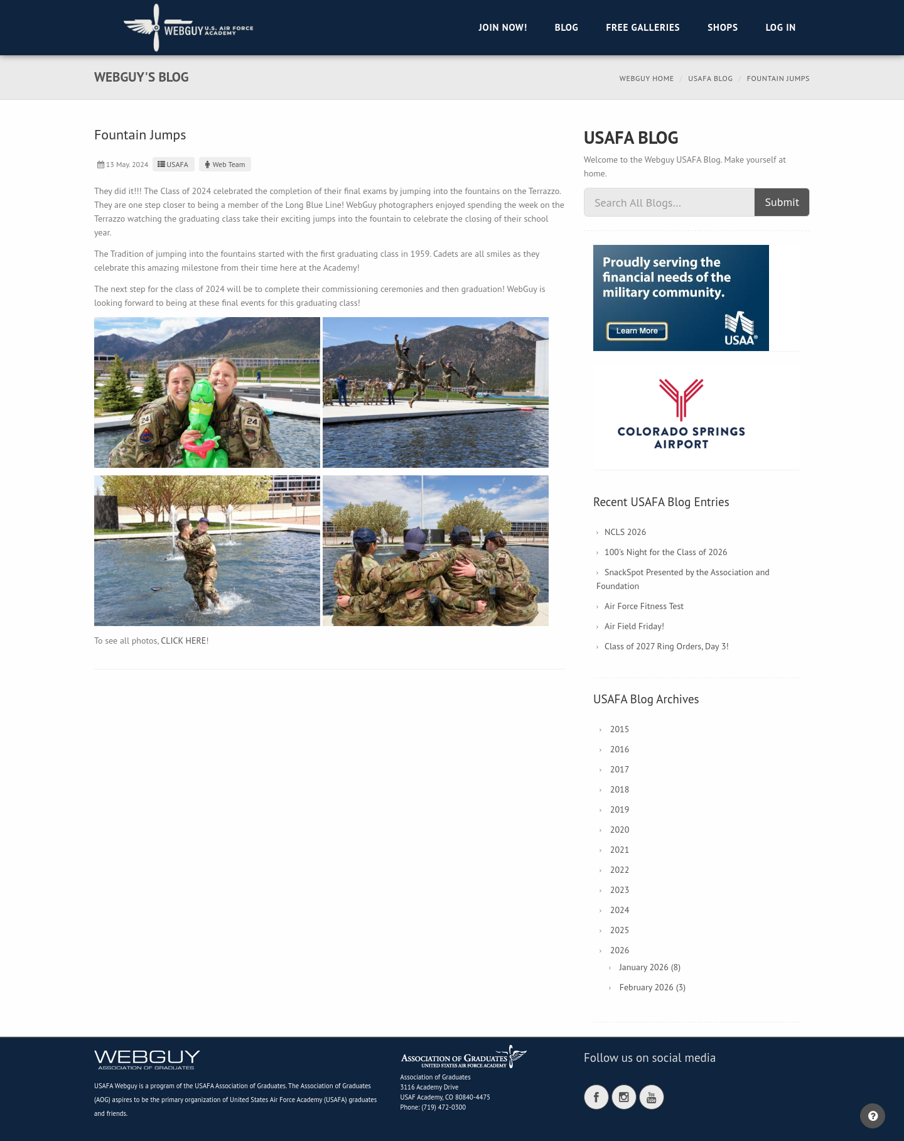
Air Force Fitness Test (644, 606)
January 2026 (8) (650, 967)
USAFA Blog (710, 78)
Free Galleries (643, 27)
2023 (620, 889)
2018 (620, 789)
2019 (620, 809)
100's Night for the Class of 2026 (666, 552)
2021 (620, 849)
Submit (782, 202)
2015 (620, 729)
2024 (620, 910)
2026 (620, 950)
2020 (620, 829)
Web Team (223, 164)
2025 (620, 930)
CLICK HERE (183, 640)
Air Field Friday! (634, 626)
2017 (620, 769)
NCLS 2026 (625, 532)
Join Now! (503, 27)
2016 (620, 749)
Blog (567, 27)
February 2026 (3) (653, 987)
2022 (620, 869)
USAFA (172, 164)
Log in (781, 27)
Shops (723, 27)
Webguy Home (647, 78)
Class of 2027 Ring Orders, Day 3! (667, 646)
